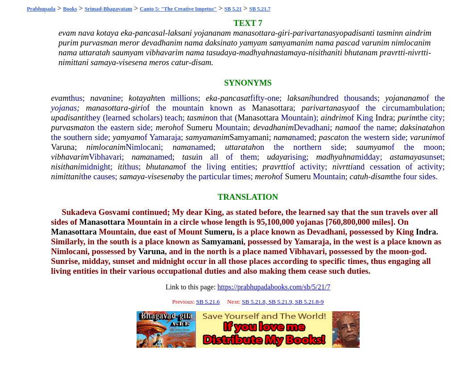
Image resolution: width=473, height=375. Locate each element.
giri (137, 107)
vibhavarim (70, 156)
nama (344, 127)
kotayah (142, 98)
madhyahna (335, 156)
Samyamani (249, 137)
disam (381, 176)
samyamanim (207, 137)
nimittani (66, 176)
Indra (384, 117)
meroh (166, 127)
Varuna (63, 147)
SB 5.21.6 (208, 301)
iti (121, 166)
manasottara (107, 107)
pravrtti (275, 166)
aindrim (334, 117)
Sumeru (199, 127)
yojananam (403, 98)
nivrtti (342, 166)
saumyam (371, 147)
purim (408, 117)
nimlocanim (105, 147)
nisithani (65, 166)
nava (98, 98)
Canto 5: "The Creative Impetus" (178, 9)
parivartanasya (327, 107)
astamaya (406, 156)
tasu (189, 156)
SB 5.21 (233, 9)
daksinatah (418, 127)
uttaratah (240, 147)
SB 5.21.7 (260, 9)
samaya (132, 176)
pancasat (235, 98)
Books (70, 9)
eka (211, 98)
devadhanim (273, 127)
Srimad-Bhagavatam (109, 9)
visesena (162, 176)
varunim (424, 137)
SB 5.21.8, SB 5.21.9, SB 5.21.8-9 (283, 301)
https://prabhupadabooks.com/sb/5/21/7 (273, 287)
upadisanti (68, 117)
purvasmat (68, 127)
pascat (330, 137)
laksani (299, 98)
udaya (277, 156)
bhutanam (162, 166)
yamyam (126, 137)
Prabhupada (41, 9)
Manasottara (272, 107)
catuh (359, 176)
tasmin (198, 117)
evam (59, 98)
